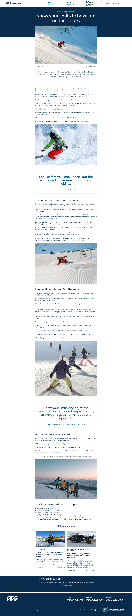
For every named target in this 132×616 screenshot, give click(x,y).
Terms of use (11, 610)
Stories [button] (50, 2)
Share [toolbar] (28, 44)
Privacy (19, 610)
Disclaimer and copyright (32, 610)
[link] (28, 47)
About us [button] (70, 2)
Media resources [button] (89, 2)
